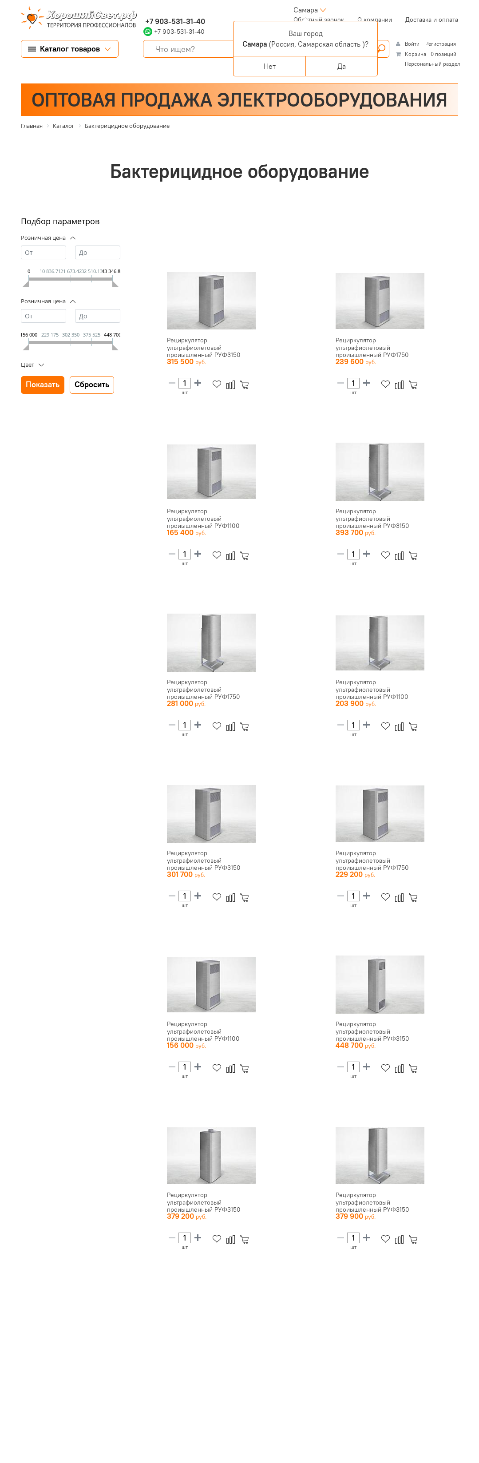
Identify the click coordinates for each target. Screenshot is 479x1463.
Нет (270, 66)
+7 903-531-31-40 (174, 21)
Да (341, 66)
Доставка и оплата (431, 20)
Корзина (415, 54)
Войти (413, 43)
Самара (305, 9)
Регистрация (440, 43)
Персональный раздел (432, 63)
